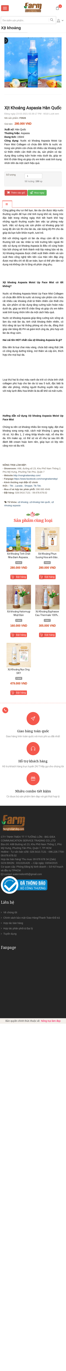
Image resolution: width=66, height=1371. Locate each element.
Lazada (19, 833)
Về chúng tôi (10, 1259)
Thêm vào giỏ (16, 192)
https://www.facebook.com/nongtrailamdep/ (36, 826)
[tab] (7, 204)
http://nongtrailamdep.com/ (27, 822)
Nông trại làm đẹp (51, 1368)
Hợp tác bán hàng (13, 1270)
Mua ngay (37, 192)
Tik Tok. (37, 833)
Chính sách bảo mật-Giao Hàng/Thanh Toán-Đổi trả (31, 1265)
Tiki (12, 833)
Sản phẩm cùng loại (33, 867)
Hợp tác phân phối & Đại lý (18, 1275)
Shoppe (28, 833)
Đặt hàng (21, 924)
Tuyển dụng (10, 1281)
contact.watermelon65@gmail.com (23, 1221)
